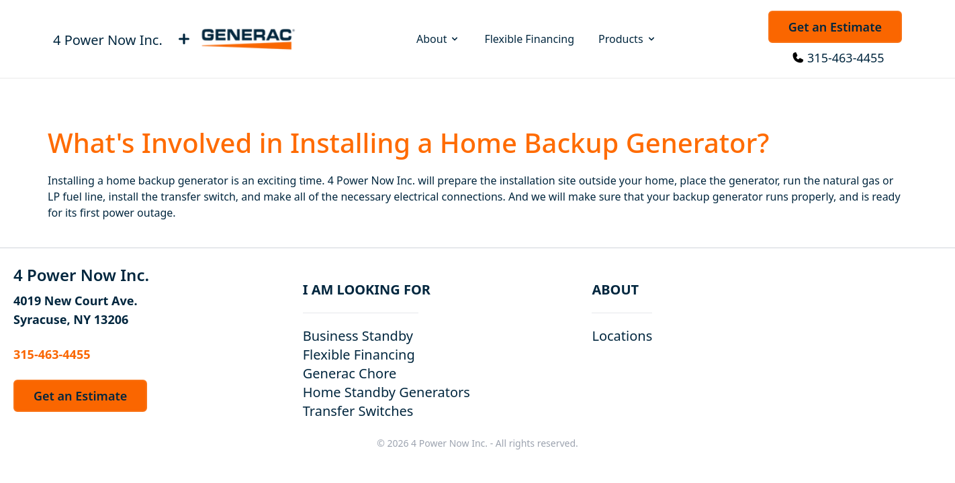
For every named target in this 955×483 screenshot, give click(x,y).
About (438, 39)
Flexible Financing (529, 39)
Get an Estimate (835, 27)
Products (627, 39)
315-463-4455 (845, 58)
